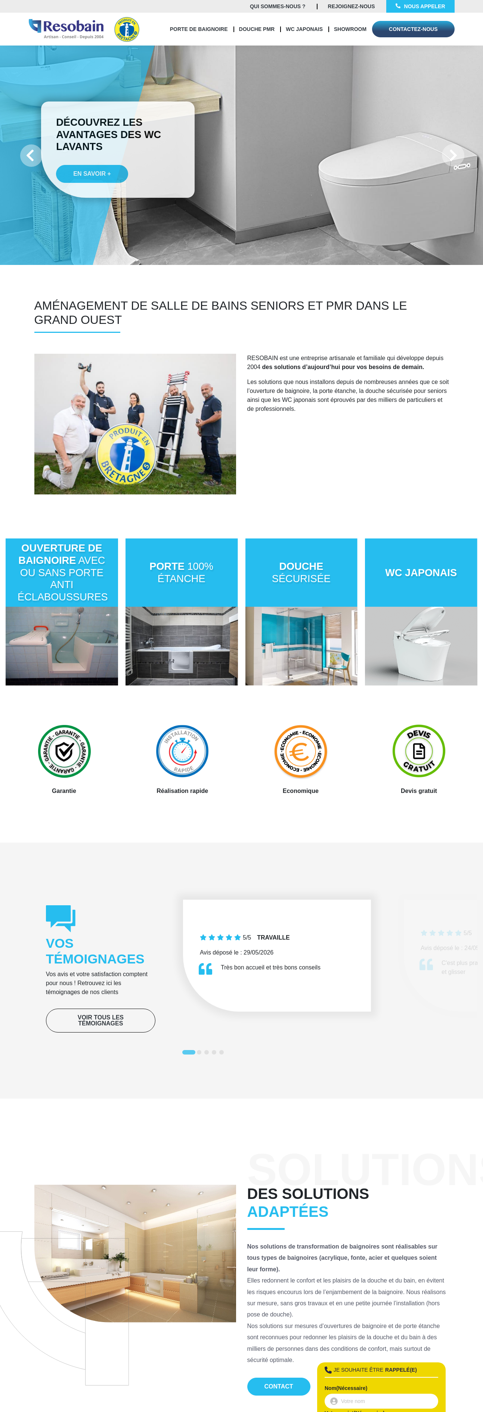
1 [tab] (186, 1054)
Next (453, 155)
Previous (30, 155)
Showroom (350, 29)
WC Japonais (304, 29)
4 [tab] (215, 1054)
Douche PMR (257, 29)
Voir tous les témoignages (101, 1020)
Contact (278, 1386)
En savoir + (83, 186)
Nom (346, 1388)
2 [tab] (200, 1054)
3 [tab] (208, 1054)
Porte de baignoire (199, 29)
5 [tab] (223, 1054)
